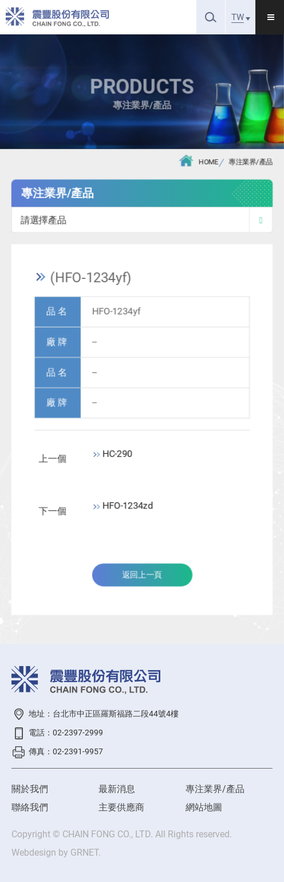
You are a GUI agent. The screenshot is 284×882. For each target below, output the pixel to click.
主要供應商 (121, 807)
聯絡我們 (29, 807)
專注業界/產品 (250, 163)
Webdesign (33, 852)
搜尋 (210, 17)
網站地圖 (204, 807)
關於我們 (29, 788)
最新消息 (116, 788)
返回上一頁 (142, 575)
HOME (198, 161)
